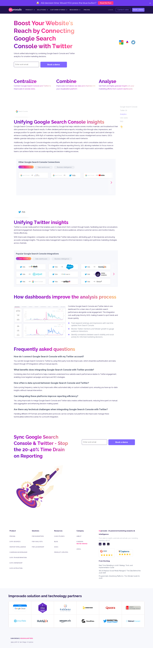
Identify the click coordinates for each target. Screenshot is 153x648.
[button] (30, 10)
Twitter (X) (123, 110)
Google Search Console (128, 107)
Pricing (87, 10)
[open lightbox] (40, 322)
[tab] (26, 167)
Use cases (124, 118)
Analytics (123, 114)
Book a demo (138, 10)
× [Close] (150, 3)
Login (110, 10)
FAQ (121, 121)
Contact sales (123, 10)
